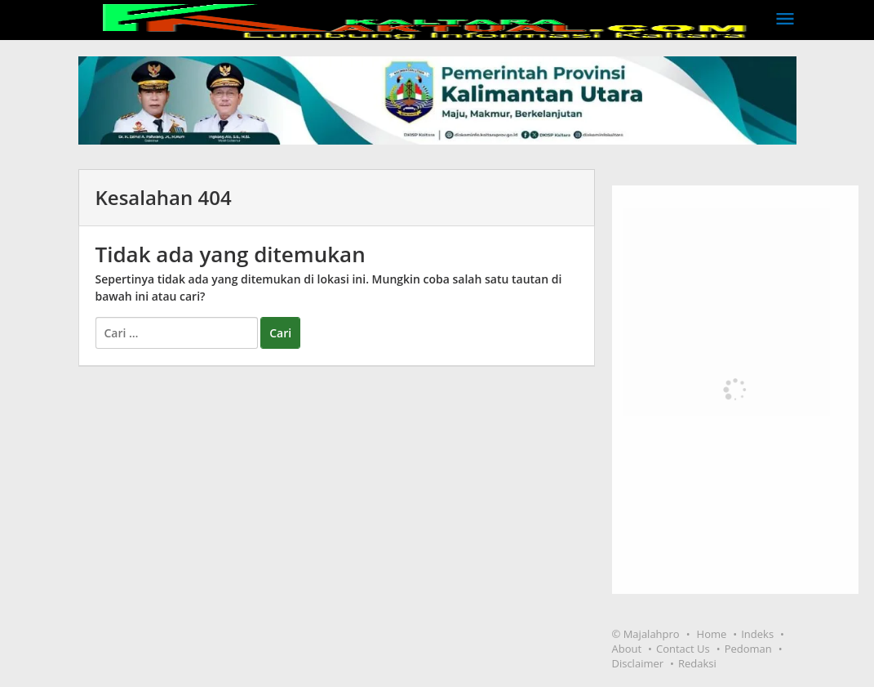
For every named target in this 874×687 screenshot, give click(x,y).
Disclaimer (637, 663)
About (626, 648)
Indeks (757, 634)
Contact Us (683, 648)
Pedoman (748, 648)
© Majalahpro (645, 634)
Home (712, 634)
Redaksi (697, 663)
